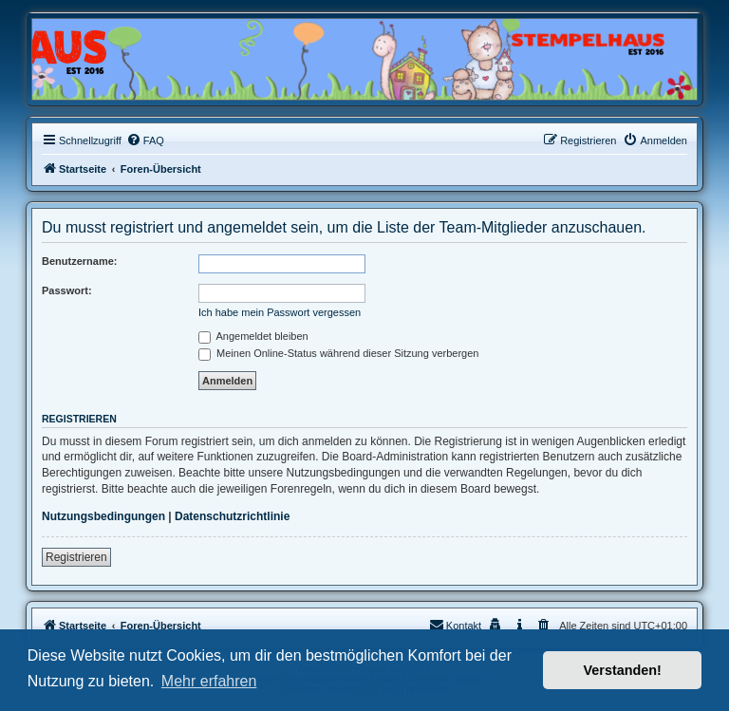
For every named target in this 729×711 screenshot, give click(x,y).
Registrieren (76, 557)
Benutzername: (79, 261)
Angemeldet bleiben (253, 336)
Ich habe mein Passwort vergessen (279, 312)
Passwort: (67, 290)
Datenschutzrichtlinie (232, 516)
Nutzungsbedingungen (103, 516)
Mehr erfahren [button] (209, 681)
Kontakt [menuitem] (455, 624)
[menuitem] (145, 140)
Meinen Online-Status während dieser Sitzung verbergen (338, 353)
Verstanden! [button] (623, 670)
